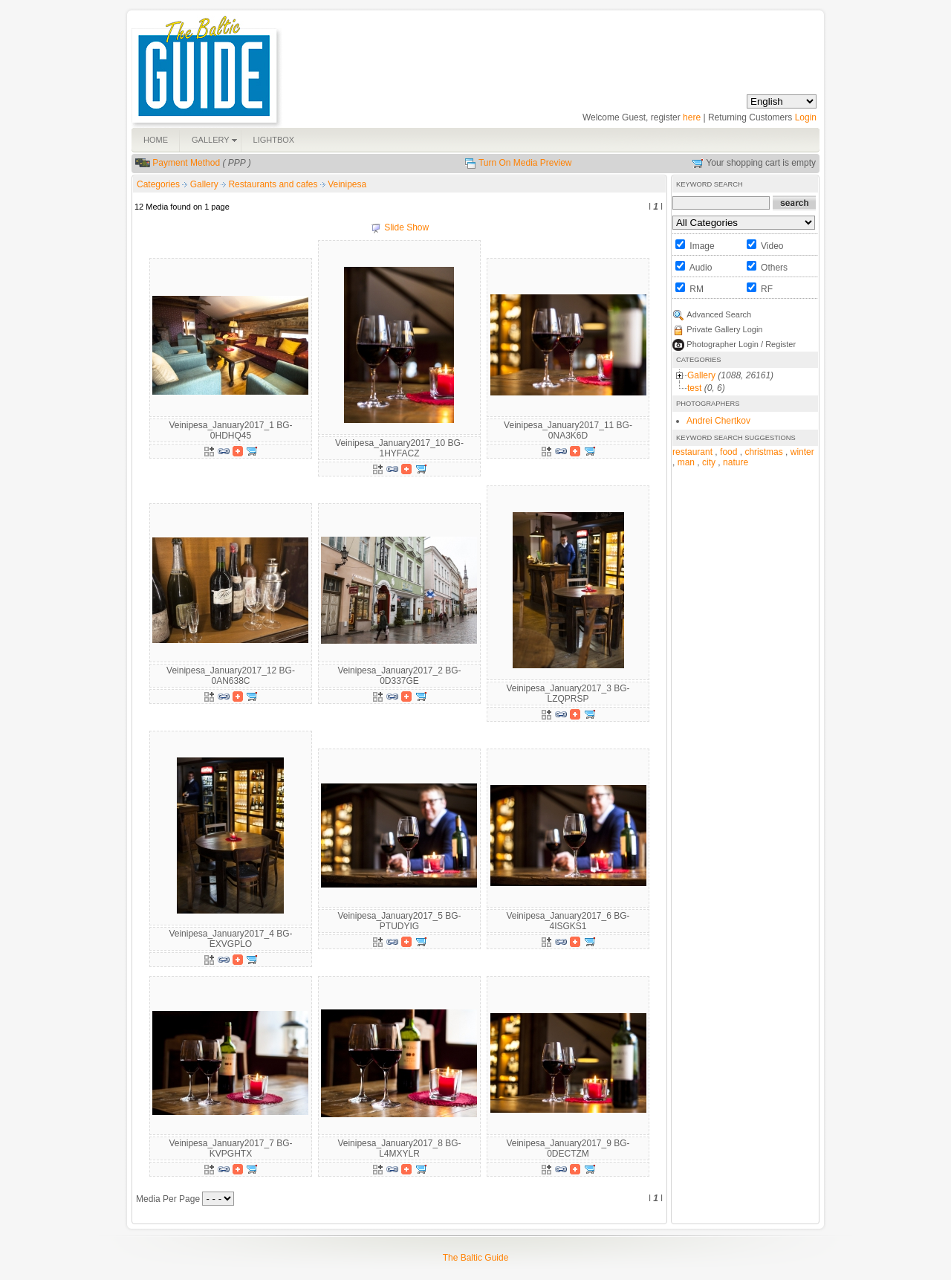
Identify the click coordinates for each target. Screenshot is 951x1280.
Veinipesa (347, 184)
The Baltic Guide (476, 1257)
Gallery (205, 184)
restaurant (692, 452)
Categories (158, 184)
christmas (763, 452)
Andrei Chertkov (718, 421)
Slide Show (406, 227)
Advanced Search (719, 314)
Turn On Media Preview (525, 163)
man (686, 462)
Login (806, 117)
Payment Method (186, 163)
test (694, 388)
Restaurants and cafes (273, 184)
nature (735, 462)
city (708, 462)
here (692, 117)
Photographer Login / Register (741, 344)
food (728, 452)
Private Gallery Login (724, 329)
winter (802, 452)
